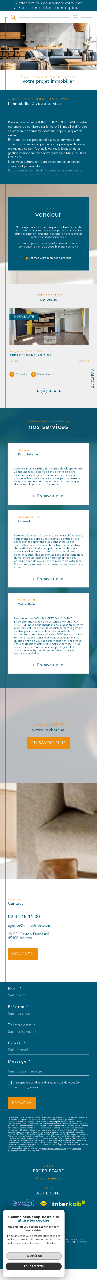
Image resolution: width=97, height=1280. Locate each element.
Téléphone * (22, 1030)
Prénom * (18, 1011)
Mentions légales (55, 1246)
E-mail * (17, 1048)
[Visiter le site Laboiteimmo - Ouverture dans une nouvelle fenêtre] (48, 1262)
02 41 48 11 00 (24, 921)
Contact (92, 378)
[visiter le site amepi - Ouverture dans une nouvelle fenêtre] (23, 1207)
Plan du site (37, 1246)
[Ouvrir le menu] (75, 17)
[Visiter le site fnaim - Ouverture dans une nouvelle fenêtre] (43, 1208)
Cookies (57, 1249)
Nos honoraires (20, 1246)
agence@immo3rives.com (29, 930)
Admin (70, 1246)
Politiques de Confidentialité (54, 1153)
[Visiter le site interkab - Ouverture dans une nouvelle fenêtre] (68, 1208)
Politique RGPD (43, 1249)
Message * (19, 1066)
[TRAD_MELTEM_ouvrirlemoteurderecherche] (13, 17)
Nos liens (81, 1246)
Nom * (15, 993)
